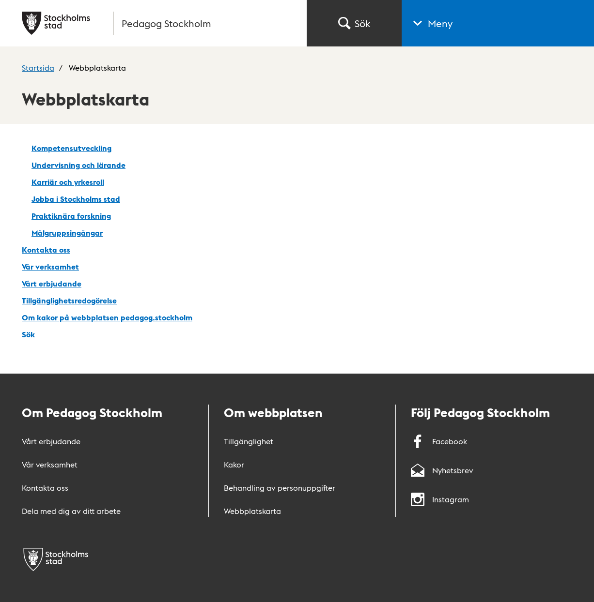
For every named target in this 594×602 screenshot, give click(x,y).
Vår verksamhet (50, 464)
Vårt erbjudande (51, 441)
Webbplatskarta (252, 511)
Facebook (439, 441)
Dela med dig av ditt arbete (71, 511)
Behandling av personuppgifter (279, 487)
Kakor (234, 464)
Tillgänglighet (248, 441)
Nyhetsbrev (442, 470)
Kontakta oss (45, 487)
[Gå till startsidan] (158, 23)
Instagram (440, 499)
